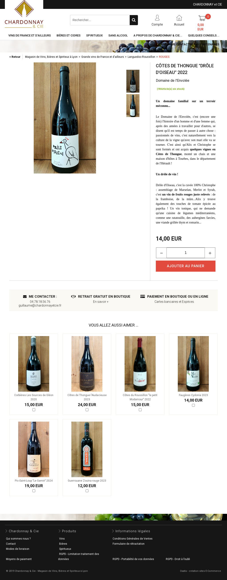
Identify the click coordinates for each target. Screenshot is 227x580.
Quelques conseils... (203, 35)
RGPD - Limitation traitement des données (78, 556)
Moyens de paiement (19, 559)
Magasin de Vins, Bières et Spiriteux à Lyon (51, 56)
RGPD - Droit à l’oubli (178, 559)
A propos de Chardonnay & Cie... (157, 35)
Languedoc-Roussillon (141, 56)
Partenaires (209, 44)
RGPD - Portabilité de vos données (133, 559)
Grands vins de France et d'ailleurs (102, 56)
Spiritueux (94, 35)
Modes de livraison (17, 548)
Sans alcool (118, 35)
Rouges (164, 56)
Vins (62, 538)
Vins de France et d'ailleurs (29, 35)
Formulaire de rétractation (129, 543)
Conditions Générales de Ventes (133, 538)
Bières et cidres (68, 35)
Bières (63, 543)
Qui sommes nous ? (18, 538)
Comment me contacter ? (176, 44)
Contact (11, 543)
